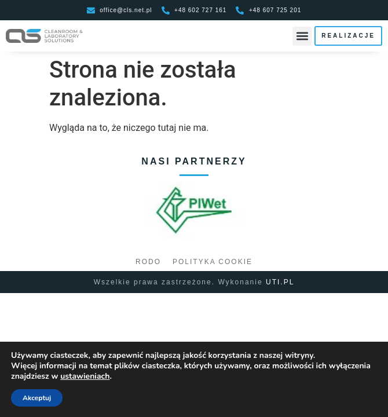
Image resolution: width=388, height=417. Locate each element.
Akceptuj (37, 398)
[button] (302, 36)
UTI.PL (280, 282)
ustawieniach (84, 376)
